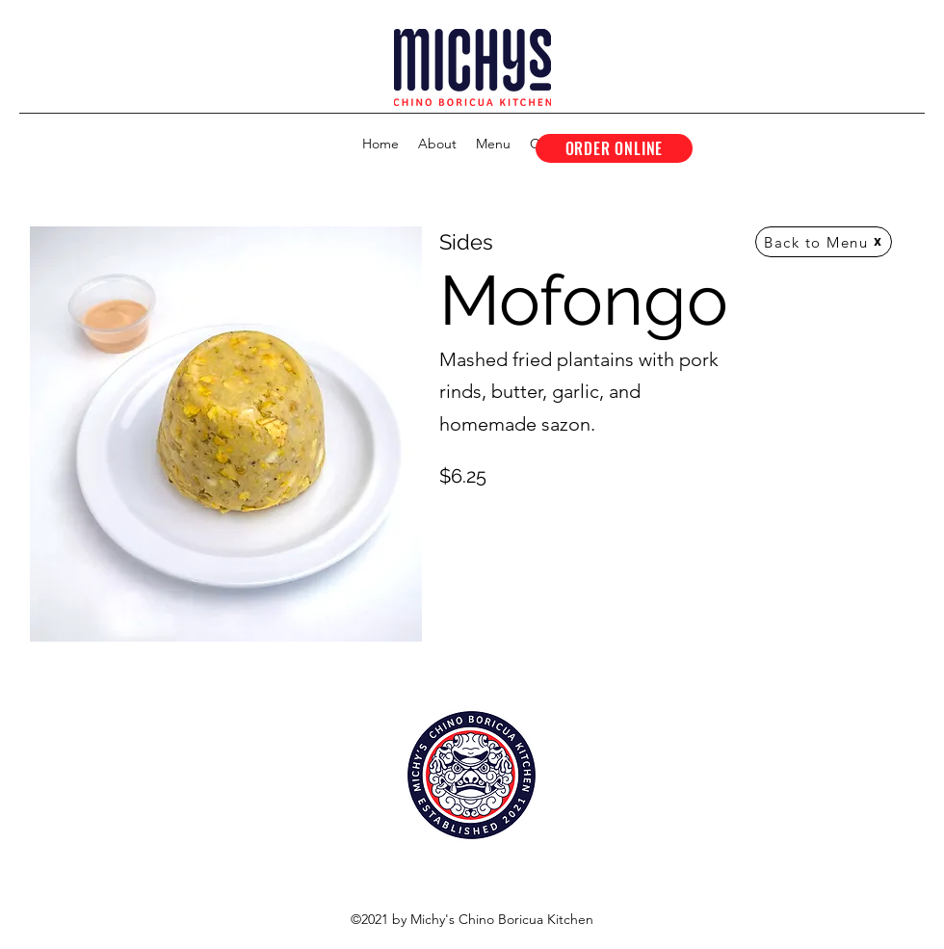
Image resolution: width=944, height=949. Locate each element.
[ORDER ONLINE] (614, 148)
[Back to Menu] (823, 241)
